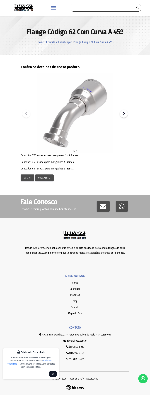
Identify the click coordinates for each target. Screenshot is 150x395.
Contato (75, 307)
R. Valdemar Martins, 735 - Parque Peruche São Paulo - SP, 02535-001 (75, 334)
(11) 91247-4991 (75, 359)
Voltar (27, 177)
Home (41, 42)
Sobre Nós (75, 288)
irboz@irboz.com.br (75, 340)
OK (53, 374)
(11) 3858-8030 (75, 346)
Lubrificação (65, 42)
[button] (124, 114)
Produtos (51, 42)
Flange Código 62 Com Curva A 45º (93, 42)
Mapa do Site (75, 313)
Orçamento (44, 177)
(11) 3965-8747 (75, 352)
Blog (75, 301)
